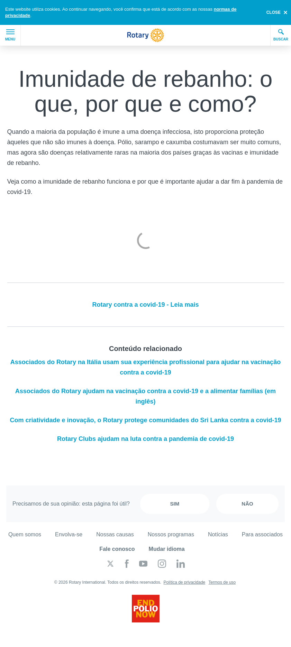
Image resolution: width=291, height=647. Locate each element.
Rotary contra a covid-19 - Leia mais (145, 304)
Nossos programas (171, 534)
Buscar (280, 35)
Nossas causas (115, 534)
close (273, 12)
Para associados (262, 534)
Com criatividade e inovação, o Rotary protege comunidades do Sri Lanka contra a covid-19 (145, 420)
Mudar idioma (167, 549)
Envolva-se (68, 534)
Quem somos (24, 534)
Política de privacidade (185, 582)
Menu (10, 35)
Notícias (218, 534)
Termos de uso (222, 582)
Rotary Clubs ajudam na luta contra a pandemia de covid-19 (145, 438)
